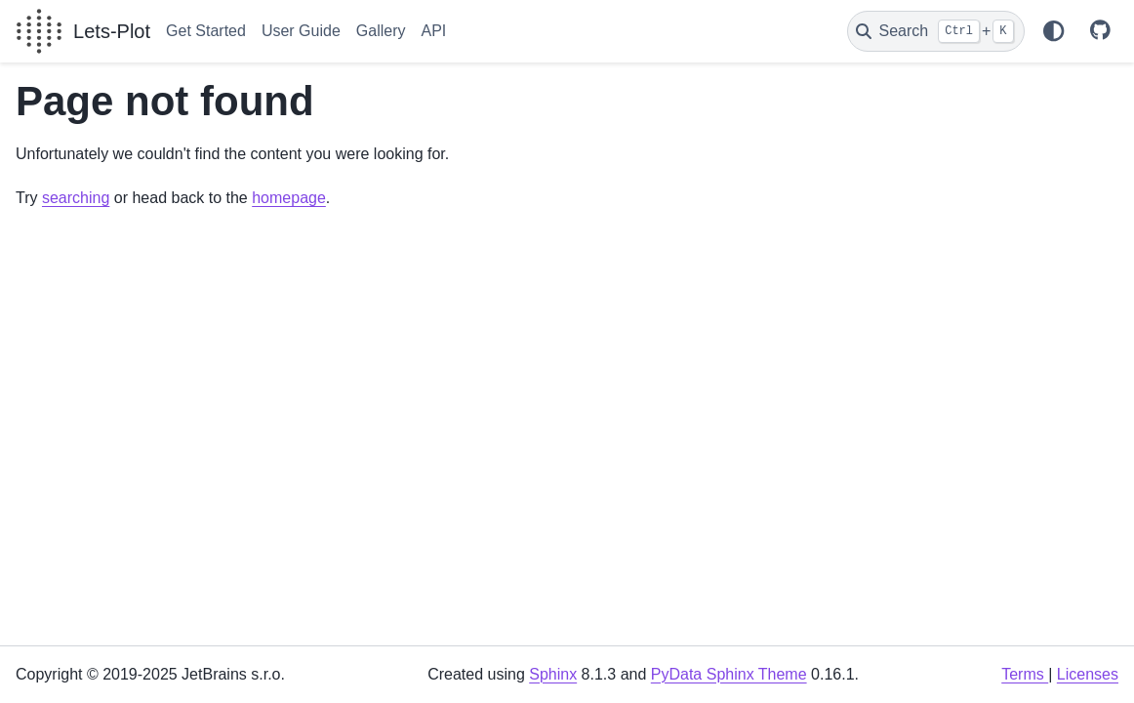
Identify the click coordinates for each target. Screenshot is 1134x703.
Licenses (1087, 674)
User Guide (301, 30)
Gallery (381, 30)
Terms (1024, 674)
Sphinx (553, 674)
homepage (289, 197)
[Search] (936, 31)
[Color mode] (1053, 31)
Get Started (206, 30)
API (433, 30)
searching (75, 197)
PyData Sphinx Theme (729, 674)
